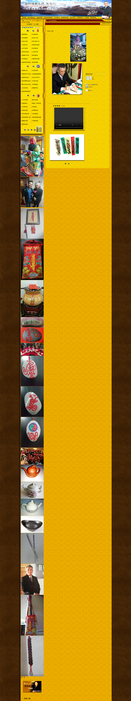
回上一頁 (23, 677)
